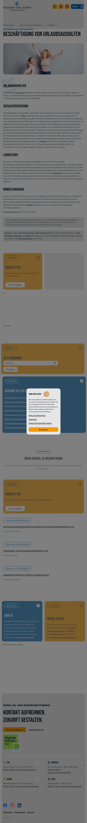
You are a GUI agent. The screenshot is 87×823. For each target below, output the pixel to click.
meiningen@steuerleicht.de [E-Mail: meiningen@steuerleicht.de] (59, 772)
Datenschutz (19, 812)
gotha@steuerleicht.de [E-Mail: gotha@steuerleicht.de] (71, 786)
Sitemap (30, 812)
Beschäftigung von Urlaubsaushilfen (18, 29)
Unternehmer (20, 92)
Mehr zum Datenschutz (37, 415)
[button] (67, 6)
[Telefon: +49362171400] (55, 786)
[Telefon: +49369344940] (55, 769)
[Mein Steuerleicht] (61, 6)
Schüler (30, 205)
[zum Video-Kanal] (55, 6)
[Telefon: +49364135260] (10, 769)
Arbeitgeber (57, 173)
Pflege (23, 116)
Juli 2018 (51, 25)
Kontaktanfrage (26, 238)
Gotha (27, 236)
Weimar (17, 236)
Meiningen (9, 236)
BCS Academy (9, 25)
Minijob (43, 141)
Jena (78, 233)
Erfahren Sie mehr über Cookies (40, 423)
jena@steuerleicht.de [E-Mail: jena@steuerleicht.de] (27, 770)
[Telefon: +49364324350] (10, 786)
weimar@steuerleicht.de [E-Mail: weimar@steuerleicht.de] (28, 786)
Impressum (8, 812)
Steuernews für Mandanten (31, 25)
